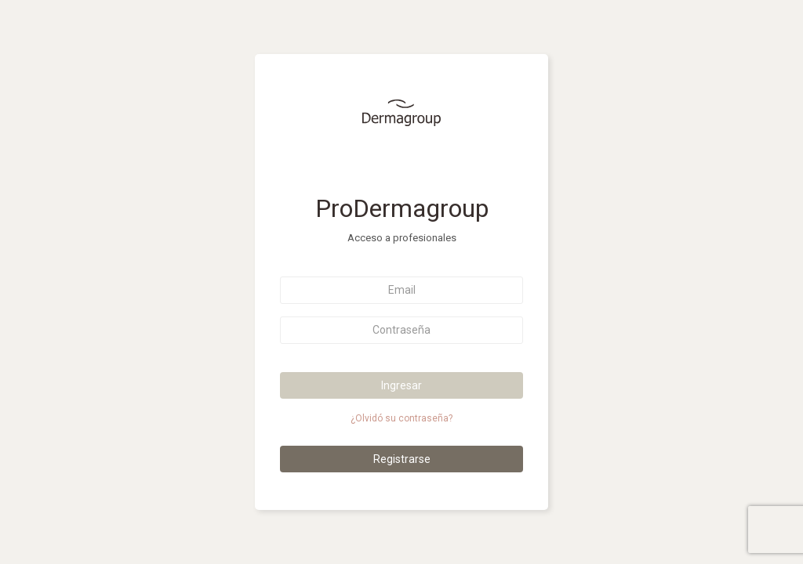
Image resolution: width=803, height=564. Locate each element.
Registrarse (402, 459)
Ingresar (401, 385)
